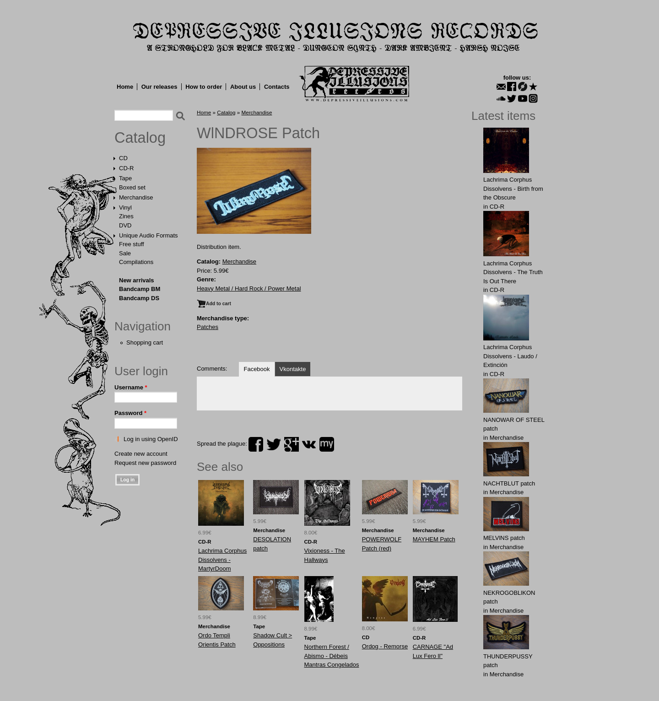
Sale (125, 253)
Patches (207, 327)
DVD (125, 225)
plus (291, 444)
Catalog (140, 137)
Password (130, 413)
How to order (203, 86)
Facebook (256, 369)
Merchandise (136, 197)
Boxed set (132, 187)
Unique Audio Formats (148, 235)
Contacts (277, 86)
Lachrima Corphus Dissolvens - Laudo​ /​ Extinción (510, 356)
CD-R (126, 168)
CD (123, 158)
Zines (126, 216)
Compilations (136, 262)
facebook (255, 444)
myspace (326, 444)
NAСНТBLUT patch (509, 483)
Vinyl (125, 207)
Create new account (140, 453)
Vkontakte (293, 369)
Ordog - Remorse (385, 646)
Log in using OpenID (151, 439)
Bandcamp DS (139, 298)
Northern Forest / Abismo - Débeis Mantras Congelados (331, 655)
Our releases (159, 86)
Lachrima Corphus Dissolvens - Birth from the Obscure (513, 188)
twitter (273, 444)
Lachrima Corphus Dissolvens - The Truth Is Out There (513, 272)
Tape (125, 178)
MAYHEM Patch (434, 539)
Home (125, 86)
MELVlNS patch (504, 537)
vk (309, 444)
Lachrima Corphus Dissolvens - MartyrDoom (222, 559)
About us (243, 86)
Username (130, 387)
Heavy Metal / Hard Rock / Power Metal (249, 288)
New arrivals (136, 280)
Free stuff (131, 244)
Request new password (145, 462)
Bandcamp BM (139, 289)
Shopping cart (144, 342)
